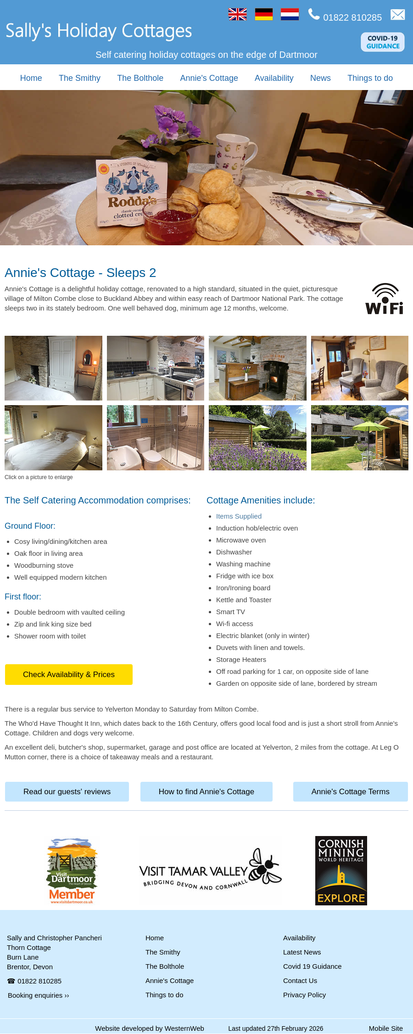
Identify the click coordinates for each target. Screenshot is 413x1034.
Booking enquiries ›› (38, 995)
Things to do (370, 78)
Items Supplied (239, 516)
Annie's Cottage (209, 78)
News (320, 78)
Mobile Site (386, 1028)
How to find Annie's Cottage (206, 791)
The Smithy (79, 78)
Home (31, 78)
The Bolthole (140, 78)
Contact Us (300, 980)
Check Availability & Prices (69, 674)
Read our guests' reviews (67, 791)
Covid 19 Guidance (312, 966)
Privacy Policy (304, 995)
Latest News (302, 952)
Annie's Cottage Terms (351, 791)
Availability (274, 78)
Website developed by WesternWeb (149, 1028)
